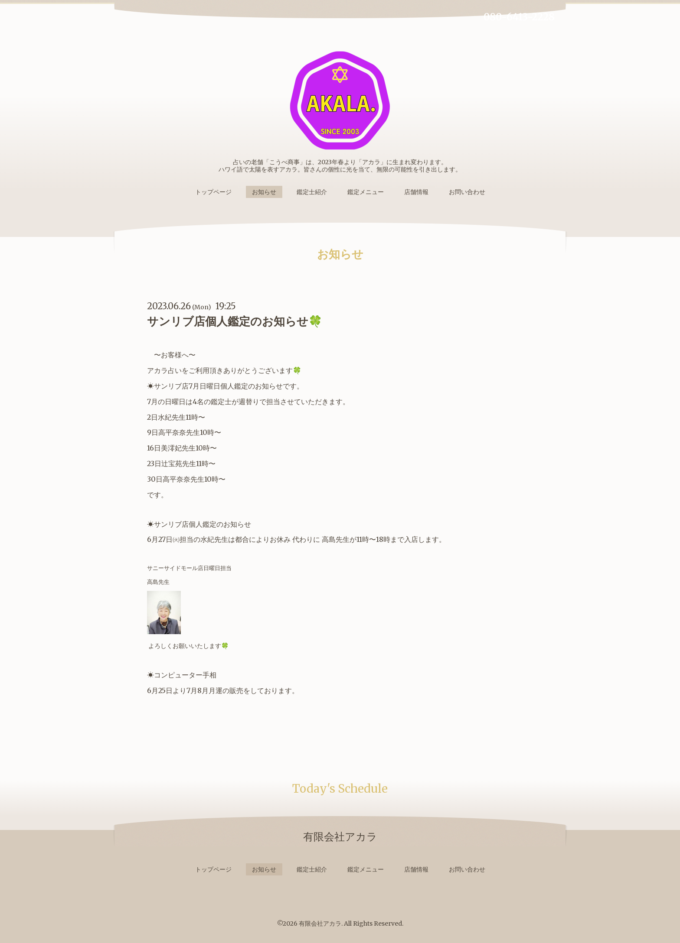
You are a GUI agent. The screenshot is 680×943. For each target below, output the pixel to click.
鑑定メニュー (365, 192)
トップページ (213, 192)
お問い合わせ (467, 192)
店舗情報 (416, 192)
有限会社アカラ (320, 923)
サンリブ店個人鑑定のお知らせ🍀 (234, 321)
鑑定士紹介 (312, 192)
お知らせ (264, 192)
